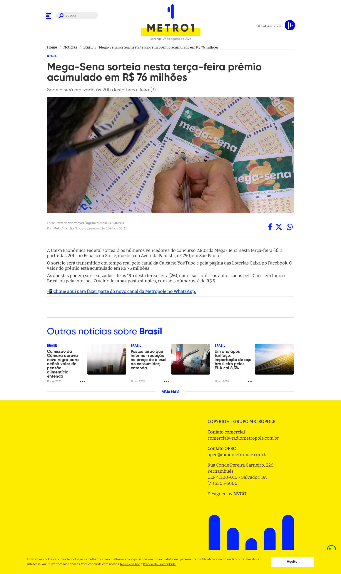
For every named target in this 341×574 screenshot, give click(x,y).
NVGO (239, 493)
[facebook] (270, 226)
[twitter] (278, 226)
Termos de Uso (130, 564)
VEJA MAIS (170, 392)
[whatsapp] (289, 226)
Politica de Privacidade (159, 564)
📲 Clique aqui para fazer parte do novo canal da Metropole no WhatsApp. (121, 291)
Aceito (292, 562)
